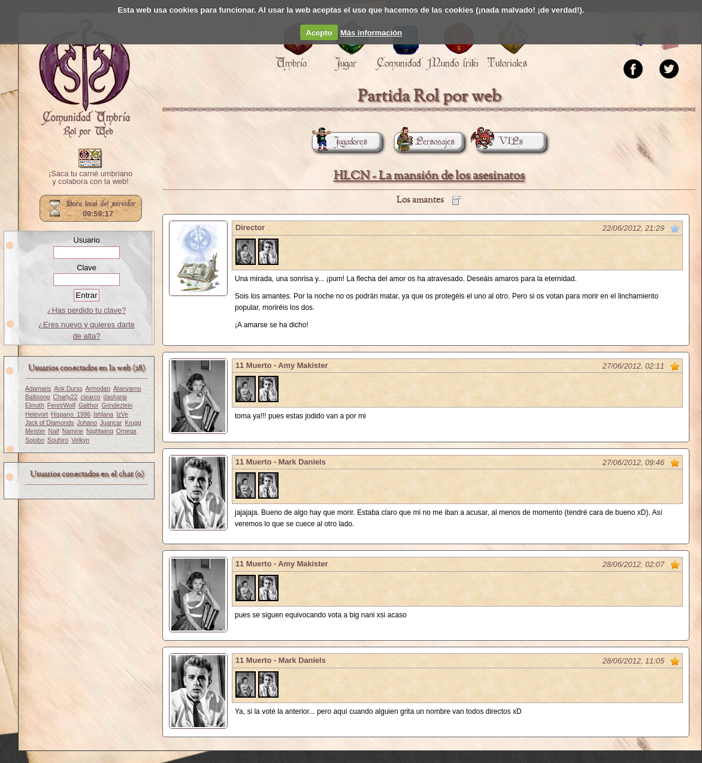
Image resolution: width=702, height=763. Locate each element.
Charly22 (65, 397)
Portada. (84, 78)
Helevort (36, 414)
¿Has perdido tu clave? (86, 310)
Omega (126, 431)
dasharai (115, 397)
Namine (72, 431)
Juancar (111, 423)
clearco (91, 397)
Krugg (133, 423)
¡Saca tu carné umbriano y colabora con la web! (90, 178)
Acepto (319, 32)
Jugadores (339, 141)
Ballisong (37, 397)
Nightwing (99, 431)
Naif (54, 431)
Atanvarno (127, 388)
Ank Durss (68, 388)
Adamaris (38, 388)
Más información (371, 32)
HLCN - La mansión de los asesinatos (429, 176)
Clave (86, 267)
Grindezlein (116, 405)
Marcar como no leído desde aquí (675, 228)
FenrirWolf (61, 405)
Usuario (86, 240)
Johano (87, 423)
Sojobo (34, 440)
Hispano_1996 (70, 414)
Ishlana (103, 414)
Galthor (88, 405)
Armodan (97, 388)
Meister (35, 431)
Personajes (424, 141)
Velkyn (80, 440)
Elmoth (34, 405)
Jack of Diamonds (49, 423)
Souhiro (57, 440)
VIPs (499, 141)
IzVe (122, 414)
